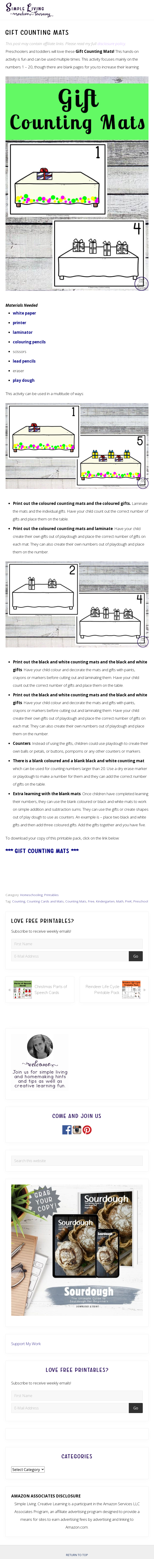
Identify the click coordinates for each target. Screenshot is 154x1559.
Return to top (77, 1555)
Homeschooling (31, 895)
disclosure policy (111, 43)
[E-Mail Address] (70, 956)
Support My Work (26, 1343)
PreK (128, 901)
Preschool (140, 901)
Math (120, 901)
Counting (18, 901)
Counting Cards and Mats (45, 901)
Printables (51, 895)
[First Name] (77, 944)
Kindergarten (105, 901)
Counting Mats (75, 901)
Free (91, 901)
